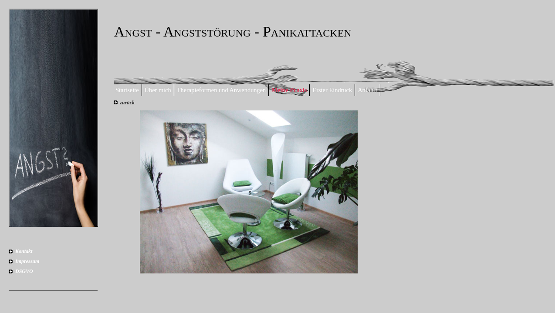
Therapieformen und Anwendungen (221, 90)
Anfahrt (367, 90)
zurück (127, 103)
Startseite (127, 90)
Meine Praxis (289, 90)
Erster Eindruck (332, 90)
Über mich (158, 90)
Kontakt (23, 251)
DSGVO (24, 271)
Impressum (27, 261)
